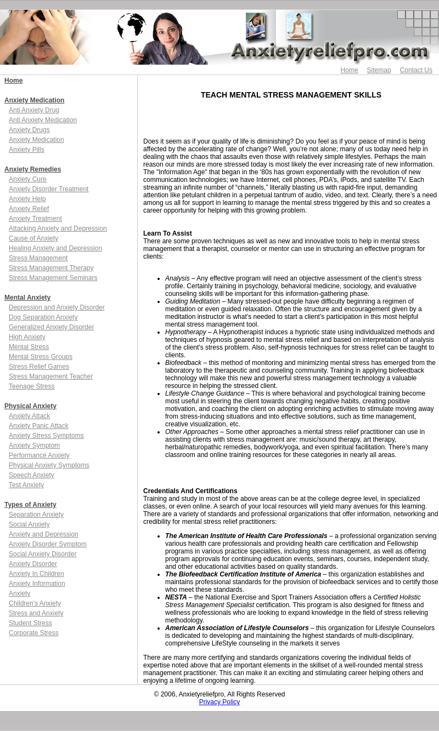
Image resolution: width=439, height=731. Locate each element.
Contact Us (416, 70)
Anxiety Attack (29, 416)
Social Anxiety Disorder (42, 554)
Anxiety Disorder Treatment (48, 189)
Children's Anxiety (35, 603)
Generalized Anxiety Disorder (51, 327)
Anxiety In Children (36, 574)
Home (349, 70)
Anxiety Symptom (34, 445)
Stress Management (38, 258)
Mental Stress (29, 347)
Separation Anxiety (36, 514)
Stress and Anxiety (36, 613)
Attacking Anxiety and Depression (58, 228)
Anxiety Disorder (33, 564)
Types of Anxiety (30, 505)
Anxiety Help (27, 199)
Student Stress (30, 623)
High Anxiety (27, 337)
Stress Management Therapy (51, 268)
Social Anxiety (29, 524)
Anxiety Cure (28, 179)
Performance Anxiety (39, 455)
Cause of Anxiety (33, 238)
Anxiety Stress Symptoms (46, 435)
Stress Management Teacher (51, 376)
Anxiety (19, 593)
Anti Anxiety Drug (34, 110)
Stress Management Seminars (53, 278)
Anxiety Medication (34, 100)
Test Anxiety (26, 485)
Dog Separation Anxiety (43, 317)
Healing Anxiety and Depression (55, 248)
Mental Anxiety (27, 297)
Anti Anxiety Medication (43, 120)
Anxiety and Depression (43, 534)
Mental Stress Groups (40, 357)
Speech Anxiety (31, 475)
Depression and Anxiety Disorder (57, 307)
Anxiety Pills (26, 149)
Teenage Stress (31, 386)
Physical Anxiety (30, 406)
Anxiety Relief (29, 209)
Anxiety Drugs (29, 130)
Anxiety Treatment (35, 218)
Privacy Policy (219, 702)
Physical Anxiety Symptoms (49, 465)
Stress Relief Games (39, 366)
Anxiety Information (37, 583)
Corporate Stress (34, 633)
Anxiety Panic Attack (39, 426)
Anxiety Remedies (32, 169)
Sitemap (379, 70)
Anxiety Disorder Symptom (48, 544)
